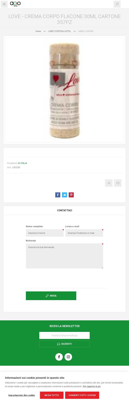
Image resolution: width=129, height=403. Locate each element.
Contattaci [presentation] (64, 210)
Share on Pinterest (71, 194)
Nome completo (34, 226)
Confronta (109, 183)
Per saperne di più (92, 386)
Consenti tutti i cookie (82, 395)
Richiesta (31, 240)
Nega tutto (52, 395)
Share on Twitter (64, 194)
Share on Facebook (57, 194)
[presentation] (64, 277)
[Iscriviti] (64, 335)
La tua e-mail (72, 226)
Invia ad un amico (118, 183)
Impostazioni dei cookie (21, 395)
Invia (53, 295)
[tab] (64, 210)
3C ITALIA (22, 163)
